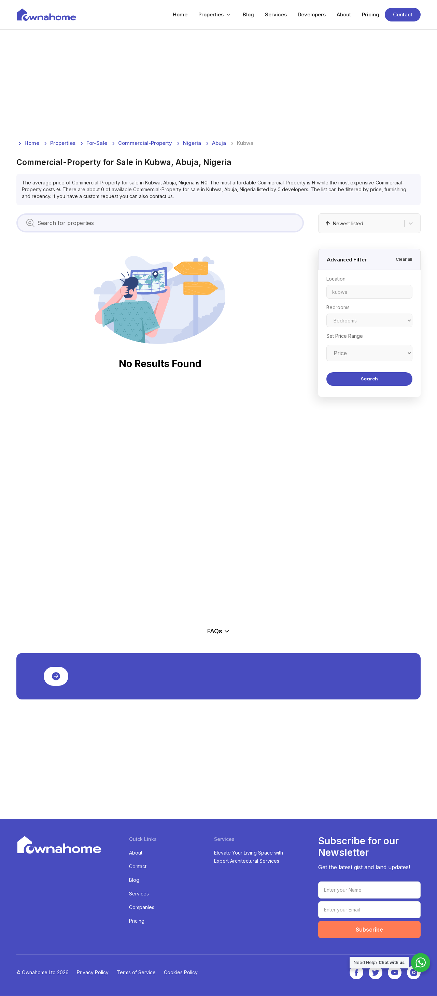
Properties (211, 15)
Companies (141, 907)
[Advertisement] (218, 84)
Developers (312, 15)
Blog (248, 15)
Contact (402, 15)
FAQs (218, 631)
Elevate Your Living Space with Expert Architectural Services (248, 857)
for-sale (96, 143)
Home (180, 15)
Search (369, 379)
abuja (219, 143)
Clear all (404, 259)
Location (336, 279)
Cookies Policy (181, 973)
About (344, 15)
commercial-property (145, 143)
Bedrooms (338, 308)
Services (276, 15)
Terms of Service (136, 973)
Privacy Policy (93, 973)
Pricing (370, 15)
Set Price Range (344, 336)
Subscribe (369, 929)
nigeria (192, 143)
